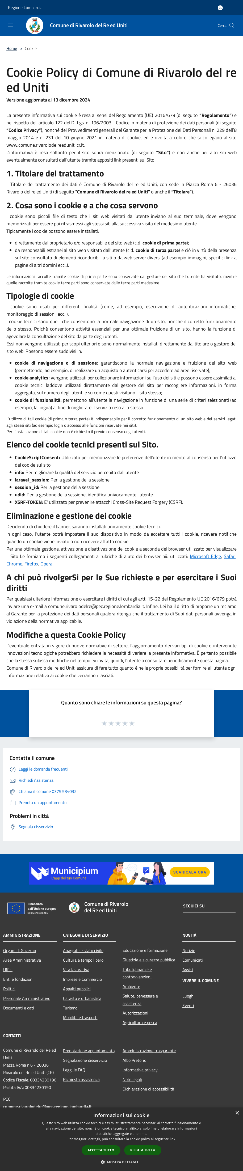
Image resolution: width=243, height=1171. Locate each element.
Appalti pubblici (77, 989)
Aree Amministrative (22, 960)
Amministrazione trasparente (149, 1050)
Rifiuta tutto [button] (143, 1150)
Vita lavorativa (76, 969)
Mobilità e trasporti (80, 1017)
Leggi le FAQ (74, 1070)
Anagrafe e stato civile (83, 950)
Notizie (188, 950)
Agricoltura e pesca (140, 1022)
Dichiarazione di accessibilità (148, 1089)
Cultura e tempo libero (83, 960)
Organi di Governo (19, 950)
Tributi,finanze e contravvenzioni (137, 973)
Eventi (188, 1005)
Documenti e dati (18, 1008)
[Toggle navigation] (10, 25)
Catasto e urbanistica (82, 998)
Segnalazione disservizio (85, 1060)
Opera (46, 563)
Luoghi (188, 996)
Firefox (31, 563)
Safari (230, 556)
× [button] (237, 1113)
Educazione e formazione (145, 950)
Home (11, 48)
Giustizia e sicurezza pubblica (149, 960)
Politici (9, 989)
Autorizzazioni (135, 1013)
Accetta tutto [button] (101, 1150)
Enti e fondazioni (18, 979)
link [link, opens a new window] (172, 1139)
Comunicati (192, 960)
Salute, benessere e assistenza (140, 1000)
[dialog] (121, 1139)
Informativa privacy (140, 1070)
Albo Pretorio (134, 1060)
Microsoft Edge (205, 556)
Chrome (14, 563)
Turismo (70, 1008)
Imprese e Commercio (82, 979)
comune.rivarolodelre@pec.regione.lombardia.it (47, 1106)
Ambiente (131, 986)
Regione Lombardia (25, 7)
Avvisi (187, 969)
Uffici (7, 969)
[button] (121, 1162)
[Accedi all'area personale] (220, 8)
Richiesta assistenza (81, 1079)
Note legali (132, 1079)
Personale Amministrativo (26, 998)
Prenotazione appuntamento (89, 1050)
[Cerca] (232, 25)
